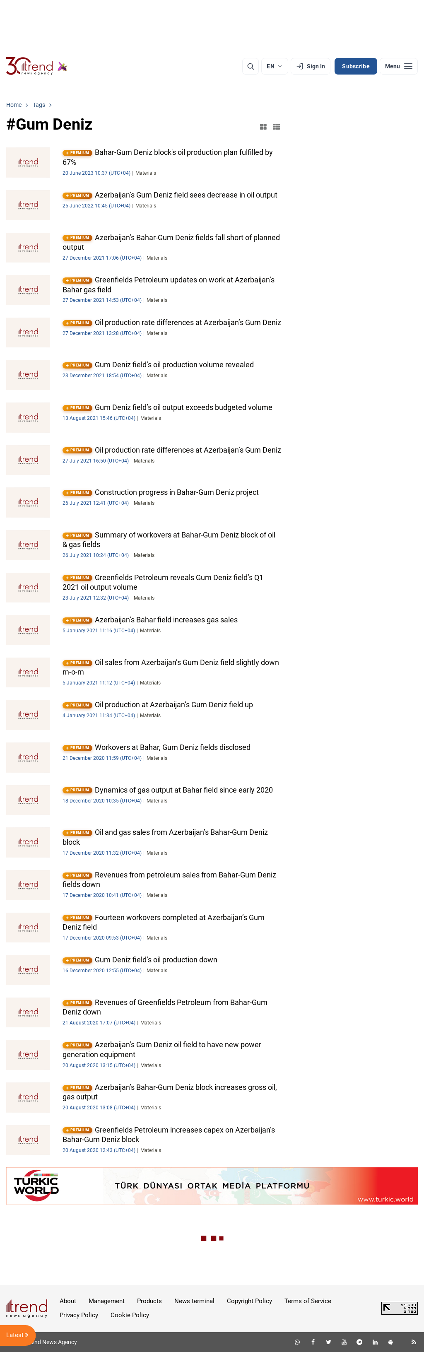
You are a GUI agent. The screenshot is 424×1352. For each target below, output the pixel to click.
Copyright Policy (249, 1301)
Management (107, 1301)
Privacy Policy (79, 1315)
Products (149, 1301)
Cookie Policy (130, 1315)
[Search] (250, 66)
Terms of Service (307, 1301)
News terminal (194, 1301)
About (68, 1301)
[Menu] (399, 66)
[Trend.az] (36, 66)
